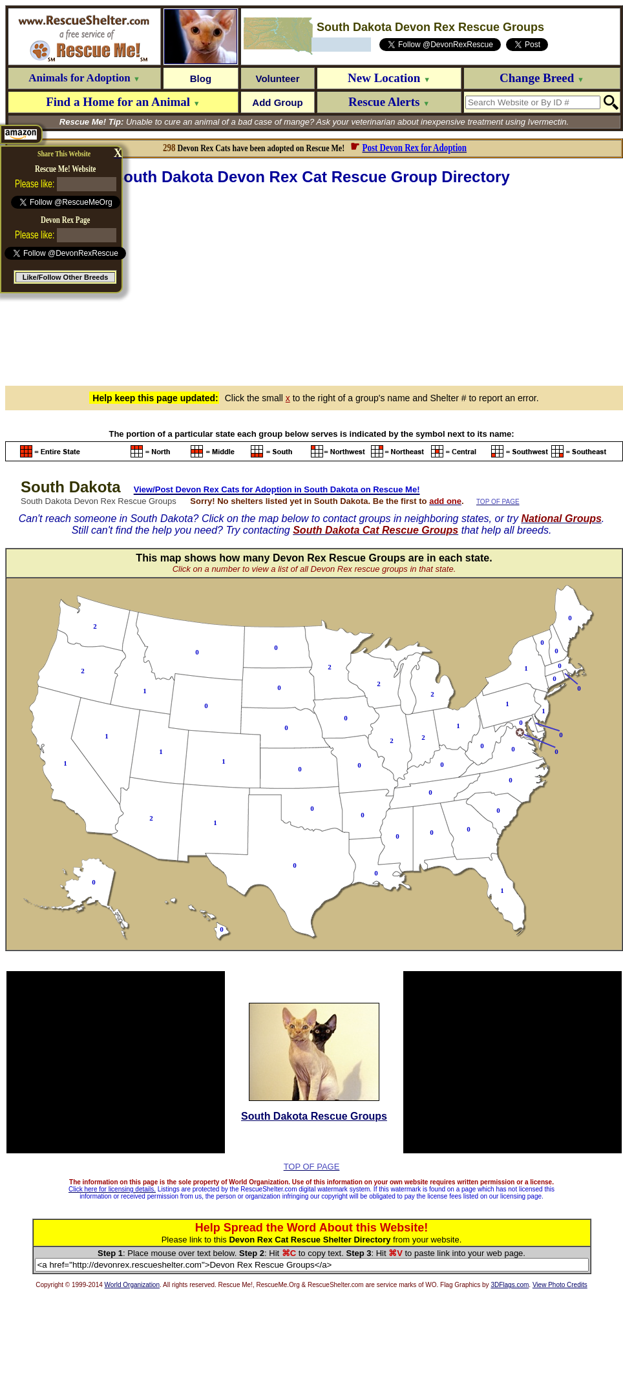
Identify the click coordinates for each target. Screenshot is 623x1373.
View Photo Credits (560, 1284)
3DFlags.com (510, 1284)
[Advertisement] (314, 283)
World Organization (132, 1284)
